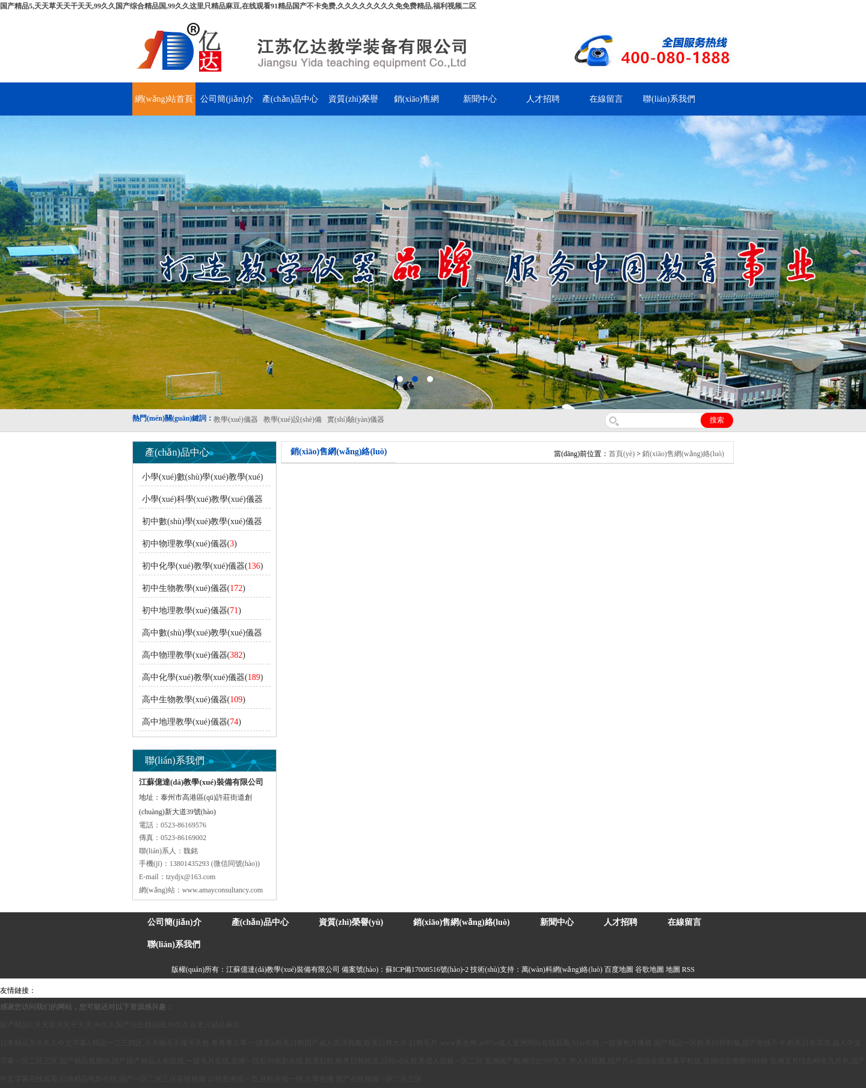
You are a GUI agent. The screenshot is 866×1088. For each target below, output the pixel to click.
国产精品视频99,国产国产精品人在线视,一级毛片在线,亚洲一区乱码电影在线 (181, 1061)
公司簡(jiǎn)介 (226, 99)
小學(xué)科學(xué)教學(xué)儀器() (201, 501)
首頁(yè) (621, 454)
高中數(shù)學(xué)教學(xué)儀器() (200, 635)
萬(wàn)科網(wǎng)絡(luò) (562, 969)
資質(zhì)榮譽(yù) (351, 922)
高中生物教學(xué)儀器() (193, 699)
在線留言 (606, 99)
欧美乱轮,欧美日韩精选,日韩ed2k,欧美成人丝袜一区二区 (394, 1061)
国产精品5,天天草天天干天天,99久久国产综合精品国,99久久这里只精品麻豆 (120, 1025)
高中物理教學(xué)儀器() (193, 655)
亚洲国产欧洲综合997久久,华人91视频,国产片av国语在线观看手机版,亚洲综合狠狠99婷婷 (626, 1061)
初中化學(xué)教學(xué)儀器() (202, 565)
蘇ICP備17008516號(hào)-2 (426, 969)
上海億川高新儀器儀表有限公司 (135, 990)
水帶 (308, 990)
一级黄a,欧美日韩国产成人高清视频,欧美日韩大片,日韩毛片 (343, 1043)
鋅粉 (347, 990)
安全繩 (328, 990)
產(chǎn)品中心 (290, 99)
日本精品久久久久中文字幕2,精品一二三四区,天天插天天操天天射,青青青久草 (123, 1043)
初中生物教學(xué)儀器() (193, 588)
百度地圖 (618, 969)
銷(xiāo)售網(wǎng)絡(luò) (683, 454)
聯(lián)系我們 (669, 99)
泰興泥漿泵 (281, 990)
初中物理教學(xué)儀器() (189, 543)
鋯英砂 (250, 990)
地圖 (673, 969)
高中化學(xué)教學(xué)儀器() (202, 677)
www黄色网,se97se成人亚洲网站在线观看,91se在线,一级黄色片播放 (546, 1043)
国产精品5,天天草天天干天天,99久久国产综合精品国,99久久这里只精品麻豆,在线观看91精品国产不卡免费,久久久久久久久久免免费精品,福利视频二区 (238, 6)
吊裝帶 (49, 990)
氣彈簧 (72, 990)
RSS (688, 969)
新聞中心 (480, 99)
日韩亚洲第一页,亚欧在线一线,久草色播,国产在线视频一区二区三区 (314, 1079)
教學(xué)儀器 (512, 990)
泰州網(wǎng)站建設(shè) (575, 990)
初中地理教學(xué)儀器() (191, 610)
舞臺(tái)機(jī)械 (213, 990)
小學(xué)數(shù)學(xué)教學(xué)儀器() (201, 479)
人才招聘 (543, 99)
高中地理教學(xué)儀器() (191, 721)
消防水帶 (371, 990)
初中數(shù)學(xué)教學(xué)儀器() (200, 524)
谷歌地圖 (649, 969)
